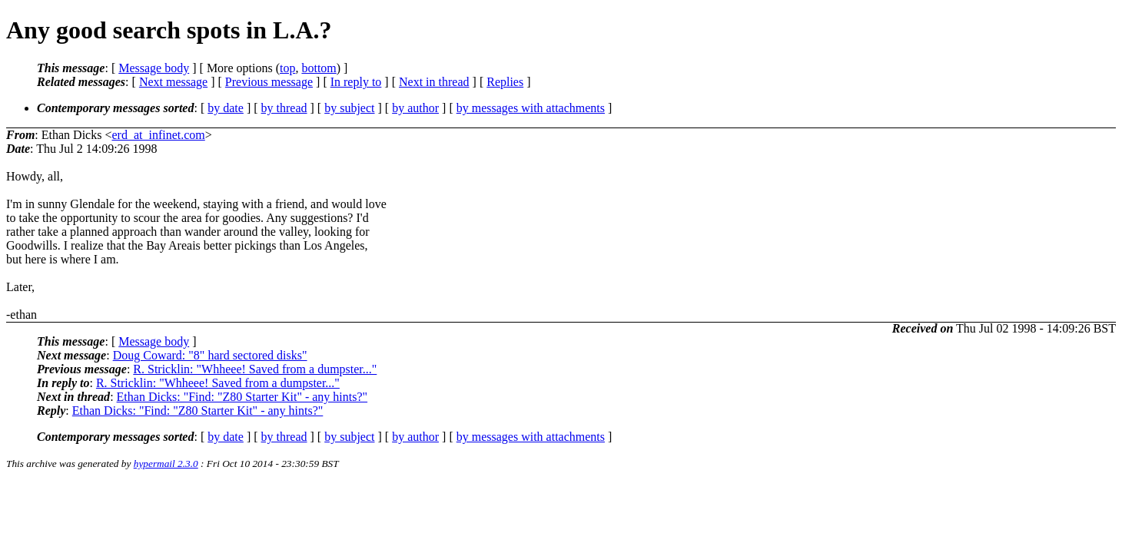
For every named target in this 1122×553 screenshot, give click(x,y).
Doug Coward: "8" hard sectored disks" (210, 355)
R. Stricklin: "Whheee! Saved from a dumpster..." (255, 369)
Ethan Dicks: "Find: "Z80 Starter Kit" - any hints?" (242, 396)
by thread (284, 107)
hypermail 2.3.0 (166, 463)
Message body (153, 68)
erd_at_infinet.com (157, 134)
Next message (173, 81)
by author (415, 107)
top (287, 68)
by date (225, 107)
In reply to (356, 81)
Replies (504, 81)
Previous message (269, 81)
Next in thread (434, 81)
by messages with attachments (530, 107)
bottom (318, 68)
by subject (349, 107)
